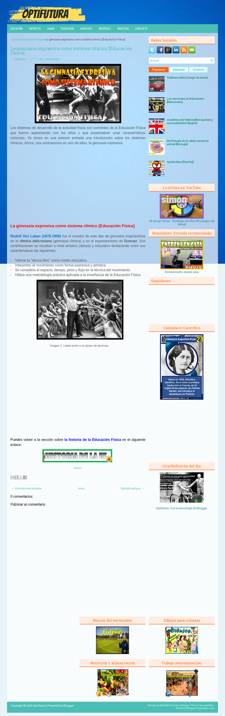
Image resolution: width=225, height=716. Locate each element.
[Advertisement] (78, 186)
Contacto (141, 28)
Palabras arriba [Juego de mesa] (187, 77)
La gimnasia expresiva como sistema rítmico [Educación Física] (71, 50)
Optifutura (20, 59)
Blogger (202, 508)
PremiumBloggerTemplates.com (195, 708)
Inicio (15, 39)
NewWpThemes (169, 705)
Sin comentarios (49, 59)
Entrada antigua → (132, 488)
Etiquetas (179, 69)
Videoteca (123, 28)
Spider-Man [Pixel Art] (180, 162)
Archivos (198, 69)
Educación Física (32, 39)
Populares (158, 69)
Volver (77, 468)
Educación (16, 28)
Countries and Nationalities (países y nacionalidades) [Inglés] (190, 121)
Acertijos (86, 28)
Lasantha (208, 705)
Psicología (67, 28)
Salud (50, 28)
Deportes (35, 28)
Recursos (105, 28)
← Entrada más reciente (27, 488)
